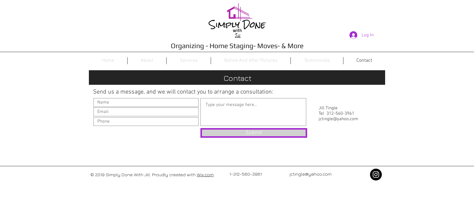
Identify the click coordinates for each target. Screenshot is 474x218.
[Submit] (253, 133)
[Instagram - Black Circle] (376, 174)
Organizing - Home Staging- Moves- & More (237, 45)
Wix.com (205, 174)
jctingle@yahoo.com (338, 119)
